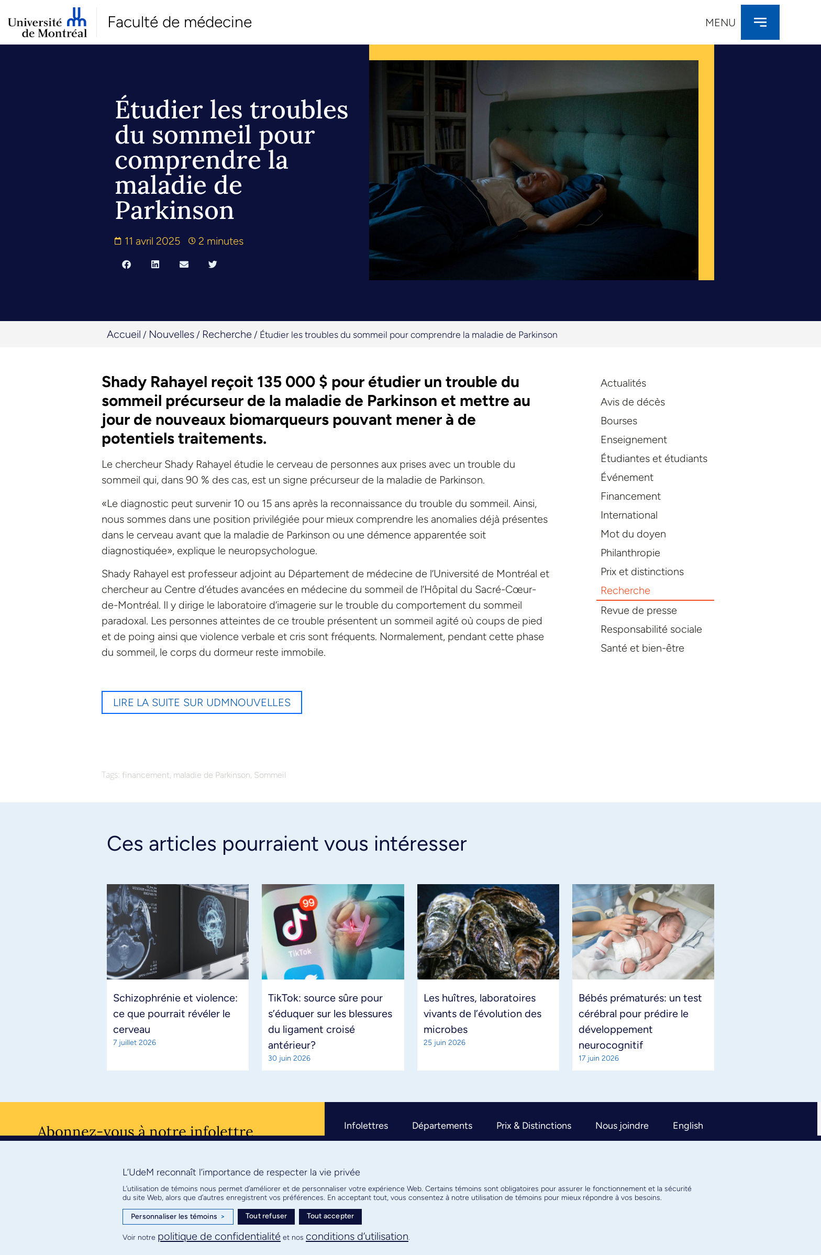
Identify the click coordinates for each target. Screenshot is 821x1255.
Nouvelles (171, 334)
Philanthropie (630, 552)
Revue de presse (639, 610)
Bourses (619, 420)
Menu (720, 22)
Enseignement (634, 439)
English (688, 1125)
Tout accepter (330, 1216)
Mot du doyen (633, 533)
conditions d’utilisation (357, 1236)
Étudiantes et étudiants (654, 458)
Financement (631, 496)
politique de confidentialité (219, 1236)
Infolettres (366, 1125)
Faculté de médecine (179, 21)
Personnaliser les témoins (178, 1216)
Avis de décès (633, 401)
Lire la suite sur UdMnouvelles (202, 702)
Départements (442, 1125)
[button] (126, 264)
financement (146, 775)
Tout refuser (266, 1216)
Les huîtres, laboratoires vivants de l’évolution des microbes (482, 1014)
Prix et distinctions (642, 571)
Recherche (227, 334)
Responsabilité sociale (651, 629)
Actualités (623, 383)
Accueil (124, 334)
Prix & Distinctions (533, 1125)
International (629, 515)
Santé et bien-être (642, 648)
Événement (627, 477)
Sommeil (270, 775)
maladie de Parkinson (211, 775)
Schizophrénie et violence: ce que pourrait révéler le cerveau (175, 1014)
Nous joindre (622, 1125)
